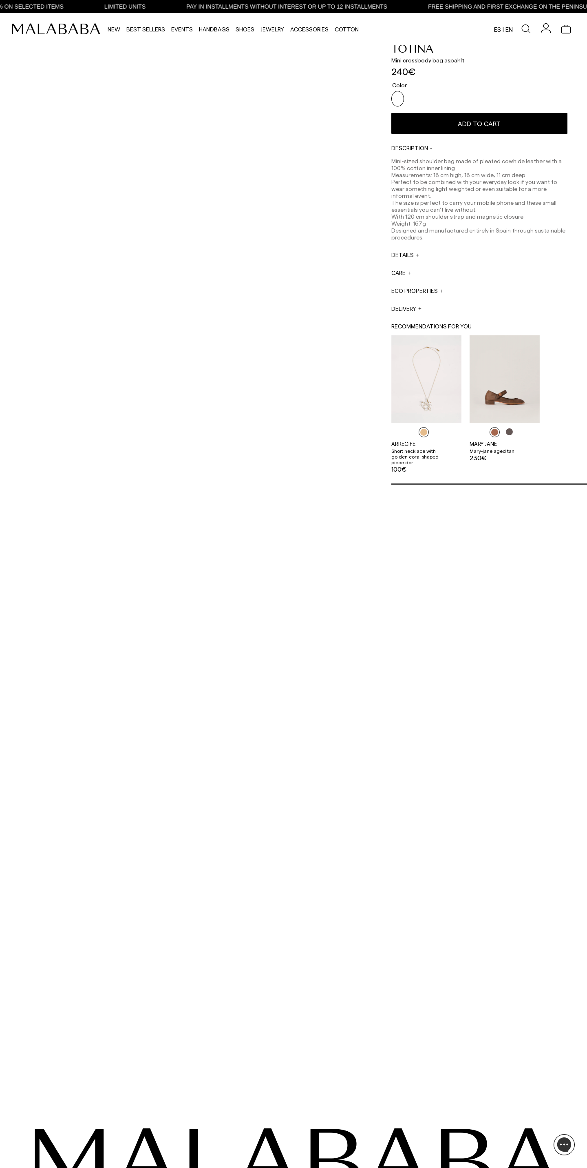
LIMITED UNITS (140, 6)
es (497, 29)
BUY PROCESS (489, 1132)
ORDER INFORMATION (243, 1144)
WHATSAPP (231, 1113)
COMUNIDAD (59, 1132)
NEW (114, 29)
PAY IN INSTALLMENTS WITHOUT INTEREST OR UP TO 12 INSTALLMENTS (302, 6)
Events (182, 29)
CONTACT (232, 1100)
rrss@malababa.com (314, 1142)
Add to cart (479, 120)
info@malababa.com (242, 1149)
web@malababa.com (242, 1134)
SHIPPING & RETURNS (497, 1142)
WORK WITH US (309, 1154)
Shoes (245, 29)
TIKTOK (53, 1123)
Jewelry (272, 29)
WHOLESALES (307, 1113)
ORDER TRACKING (239, 1159)
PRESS (298, 1134)
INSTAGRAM (59, 1113)
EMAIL (225, 1128)
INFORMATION (491, 1100)
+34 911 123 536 (234, 1118)
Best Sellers (145, 29)
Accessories (309, 29)
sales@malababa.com (316, 1121)
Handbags (214, 29)
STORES (482, 1123)
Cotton (347, 29)
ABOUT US (484, 1113)
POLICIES (483, 1152)
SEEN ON (56, 1100)
